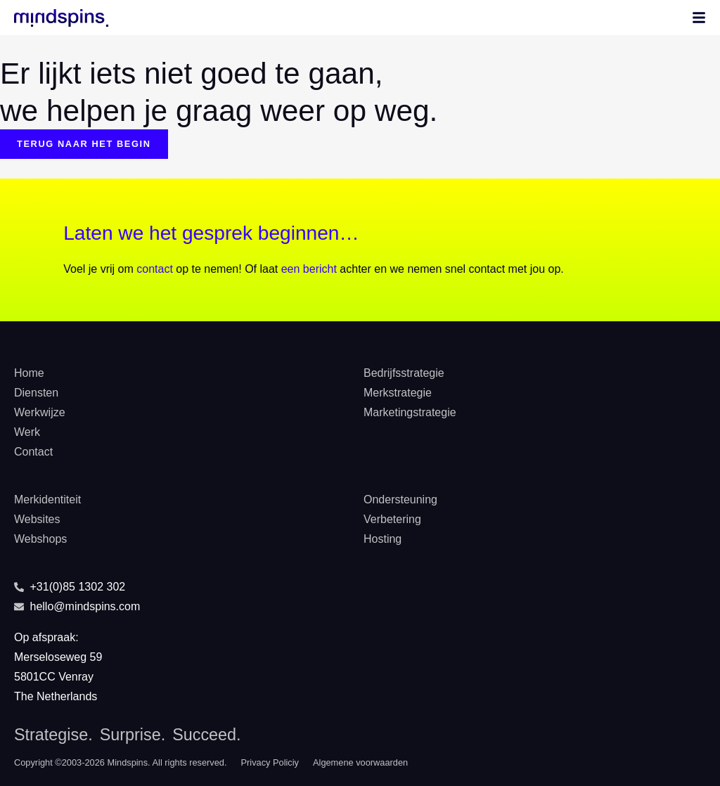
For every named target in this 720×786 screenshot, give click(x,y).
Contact (33, 452)
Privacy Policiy (270, 762)
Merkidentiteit (47, 499)
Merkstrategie (398, 393)
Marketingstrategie (410, 412)
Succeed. (206, 735)
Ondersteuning (400, 499)
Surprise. (132, 735)
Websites (37, 519)
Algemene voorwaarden (360, 762)
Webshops (40, 539)
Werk (27, 432)
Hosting (382, 539)
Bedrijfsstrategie (404, 373)
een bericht (309, 269)
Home (29, 373)
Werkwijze (39, 412)
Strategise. (53, 735)
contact (154, 269)
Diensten (36, 393)
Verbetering (392, 519)
